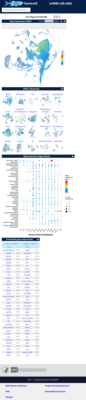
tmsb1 (27, 284)
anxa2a (27, 324)
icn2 (27, 290)
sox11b (8, 330)
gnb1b (8, 349)
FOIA (8, 391)
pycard (27, 272)
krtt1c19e (27, 303)
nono (8, 303)
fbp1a (27, 346)
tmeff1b (8, 312)
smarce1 (8, 284)
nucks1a (8, 278)
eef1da (27, 333)
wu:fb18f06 (27, 253)
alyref (8, 309)
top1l (8, 346)
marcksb (8, 256)
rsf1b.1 (8, 355)
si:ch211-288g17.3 (8, 250)
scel (27, 349)
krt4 (27, 259)
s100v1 (27, 340)
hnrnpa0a (9, 262)
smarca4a (8, 340)
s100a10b (27, 275)
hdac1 (9, 265)
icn (27, 265)
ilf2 (9, 321)
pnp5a (27, 309)
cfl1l (27, 296)
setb (8, 318)
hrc (27, 337)
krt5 (27, 262)
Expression (49, 21)
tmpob (8, 290)
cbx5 (8, 337)
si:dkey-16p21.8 (27, 352)
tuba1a (8, 293)
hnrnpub (8, 352)
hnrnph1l (8, 343)
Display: (41, 21)
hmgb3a (8, 259)
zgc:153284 (27, 293)
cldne (27, 343)
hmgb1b (8, 253)
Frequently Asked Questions (57, 386)
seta (8, 275)
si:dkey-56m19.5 (8, 327)
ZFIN (57, 16)
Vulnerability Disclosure (55, 391)
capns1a (27, 327)
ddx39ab (8, 306)
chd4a (9, 281)
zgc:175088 (27, 321)
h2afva (8, 268)
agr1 (27, 315)
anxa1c (27, 312)
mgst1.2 (27, 268)
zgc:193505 (27, 306)
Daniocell (30, 3)
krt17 (27, 299)
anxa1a (27, 250)
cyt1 (27, 256)
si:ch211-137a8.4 (8, 296)
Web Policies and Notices (16, 386)
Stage (56, 21)
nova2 (9, 272)
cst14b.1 (27, 330)
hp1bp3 (8, 299)
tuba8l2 (27, 287)
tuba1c (8, 315)
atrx (8, 287)
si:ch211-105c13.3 (27, 318)
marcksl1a (8, 324)
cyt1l (27, 278)
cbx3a (9, 333)
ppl (27, 355)
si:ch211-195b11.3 (27, 281)
